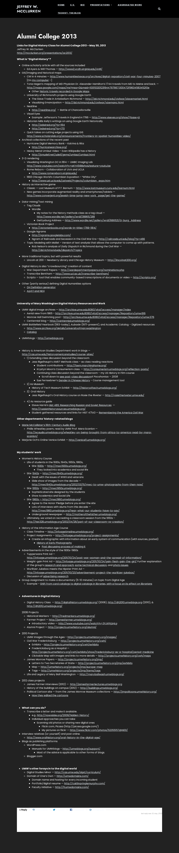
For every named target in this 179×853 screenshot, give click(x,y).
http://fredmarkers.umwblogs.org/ (73, 616)
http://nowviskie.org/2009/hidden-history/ (63, 715)
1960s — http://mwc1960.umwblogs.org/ (56, 499)
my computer (40, 80)
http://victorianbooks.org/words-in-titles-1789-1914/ (64, 228)
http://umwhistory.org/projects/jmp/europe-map (72, 667)
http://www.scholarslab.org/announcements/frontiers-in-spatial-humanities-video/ (79, 136)
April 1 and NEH (36, 291)
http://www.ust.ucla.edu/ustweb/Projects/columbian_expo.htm (71, 180)
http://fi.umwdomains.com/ (72, 787)
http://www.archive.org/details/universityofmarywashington (64, 328)
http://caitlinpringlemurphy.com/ (84, 783)
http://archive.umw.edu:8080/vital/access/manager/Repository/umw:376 (108, 317)
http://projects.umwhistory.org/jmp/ (80, 659)
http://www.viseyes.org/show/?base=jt (116, 117)
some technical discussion (91, 565)
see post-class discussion (75, 376)
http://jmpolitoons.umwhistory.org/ (135, 691)
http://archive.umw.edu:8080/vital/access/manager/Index (95, 309)
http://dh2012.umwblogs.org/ (44, 606)
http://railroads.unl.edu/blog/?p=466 (122, 239)
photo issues (120, 565)
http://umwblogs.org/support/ (81, 749)
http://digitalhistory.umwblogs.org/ (76, 602)
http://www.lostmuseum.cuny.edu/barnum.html (105, 188)
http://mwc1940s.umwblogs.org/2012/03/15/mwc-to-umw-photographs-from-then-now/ (87, 484)
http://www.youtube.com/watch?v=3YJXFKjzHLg (87, 623)
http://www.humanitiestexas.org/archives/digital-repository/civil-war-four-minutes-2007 (105, 76)
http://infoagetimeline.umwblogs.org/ (71, 531)
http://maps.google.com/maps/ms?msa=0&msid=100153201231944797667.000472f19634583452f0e (88, 87)
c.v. (72, 4)
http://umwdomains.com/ (73, 776)
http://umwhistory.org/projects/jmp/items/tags (71, 670)
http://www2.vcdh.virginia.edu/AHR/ (80, 69)
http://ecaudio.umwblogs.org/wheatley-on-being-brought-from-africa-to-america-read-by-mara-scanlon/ (89, 434)
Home (61, 4)
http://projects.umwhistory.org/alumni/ (72, 627)
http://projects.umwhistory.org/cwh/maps (124, 656)
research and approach (59, 565)
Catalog (32, 332)
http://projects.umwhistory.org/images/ (92, 637)
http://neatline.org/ (44, 110)
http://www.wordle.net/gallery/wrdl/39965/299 (66, 216)
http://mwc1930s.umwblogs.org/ (67, 466)
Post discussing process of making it (63, 546)
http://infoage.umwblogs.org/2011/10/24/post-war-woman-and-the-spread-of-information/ (84, 558)
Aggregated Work (130, 4)
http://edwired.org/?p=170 (48, 128)
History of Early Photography (54, 543)
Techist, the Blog (69, 12)
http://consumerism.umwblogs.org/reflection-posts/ (116, 369)
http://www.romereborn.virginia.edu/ (54, 173)
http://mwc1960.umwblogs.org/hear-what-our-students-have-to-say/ (76, 510)
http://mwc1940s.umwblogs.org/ (63, 473)
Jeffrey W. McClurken (29, 8)
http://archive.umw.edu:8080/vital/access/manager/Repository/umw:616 (100, 313)
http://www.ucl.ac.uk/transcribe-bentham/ (82, 273)
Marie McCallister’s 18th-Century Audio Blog (48, 425)
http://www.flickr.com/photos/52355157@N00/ (99, 730)
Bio (83, 4)
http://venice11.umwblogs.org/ (87, 440)
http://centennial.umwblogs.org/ (70, 321)
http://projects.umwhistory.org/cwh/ (83, 641)
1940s (35, 473)
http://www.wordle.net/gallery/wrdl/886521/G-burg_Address (103, 220)
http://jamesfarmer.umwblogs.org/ (70, 620)
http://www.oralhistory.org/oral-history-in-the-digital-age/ (63, 737)
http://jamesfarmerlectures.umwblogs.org (96, 684)
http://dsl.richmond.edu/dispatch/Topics (57, 250)
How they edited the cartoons (50, 695)
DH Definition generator (41, 287)
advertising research (55, 576)
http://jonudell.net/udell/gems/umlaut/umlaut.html (63, 154)
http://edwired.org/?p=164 (48, 125)
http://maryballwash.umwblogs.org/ (102, 674)
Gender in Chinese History (74, 380)
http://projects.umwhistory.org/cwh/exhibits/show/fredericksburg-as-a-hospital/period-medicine (93, 652)
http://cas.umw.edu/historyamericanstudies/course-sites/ (58, 354)
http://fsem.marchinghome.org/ (87, 365)
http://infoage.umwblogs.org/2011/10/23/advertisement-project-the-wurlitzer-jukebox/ (81, 572)
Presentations (100, 4)
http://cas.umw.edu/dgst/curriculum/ (78, 772)
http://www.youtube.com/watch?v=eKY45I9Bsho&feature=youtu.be (69, 166)
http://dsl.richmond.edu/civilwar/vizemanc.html (94, 102)
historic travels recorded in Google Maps (64, 91)
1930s (40, 466)
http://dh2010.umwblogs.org (125, 602)
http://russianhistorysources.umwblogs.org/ (59, 409)
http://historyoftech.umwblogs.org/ (95, 388)
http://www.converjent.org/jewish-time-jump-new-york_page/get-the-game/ (76, 195)
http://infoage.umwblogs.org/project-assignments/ (87, 535)
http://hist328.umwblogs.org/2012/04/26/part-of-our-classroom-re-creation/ (75, 522)
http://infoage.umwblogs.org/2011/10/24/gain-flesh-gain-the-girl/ (96, 561)
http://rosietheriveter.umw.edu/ (124, 395)
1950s (35, 488)
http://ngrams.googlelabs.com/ (51, 235)
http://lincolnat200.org (121, 260)
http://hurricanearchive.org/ (49, 147)
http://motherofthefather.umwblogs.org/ (91, 514)
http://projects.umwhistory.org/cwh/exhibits (71, 644)
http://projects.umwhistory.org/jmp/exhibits (105, 663)
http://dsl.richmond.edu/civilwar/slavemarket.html (116, 99)
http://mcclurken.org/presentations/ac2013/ (44, 53)
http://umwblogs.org (50, 338)
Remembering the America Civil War (121, 412)
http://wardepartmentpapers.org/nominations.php (92, 270)
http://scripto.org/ (144, 277)
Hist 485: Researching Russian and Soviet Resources (80, 405)
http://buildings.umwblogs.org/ (99, 688)
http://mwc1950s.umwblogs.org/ (62, 488)
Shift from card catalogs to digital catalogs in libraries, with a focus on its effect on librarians (96, 584)
